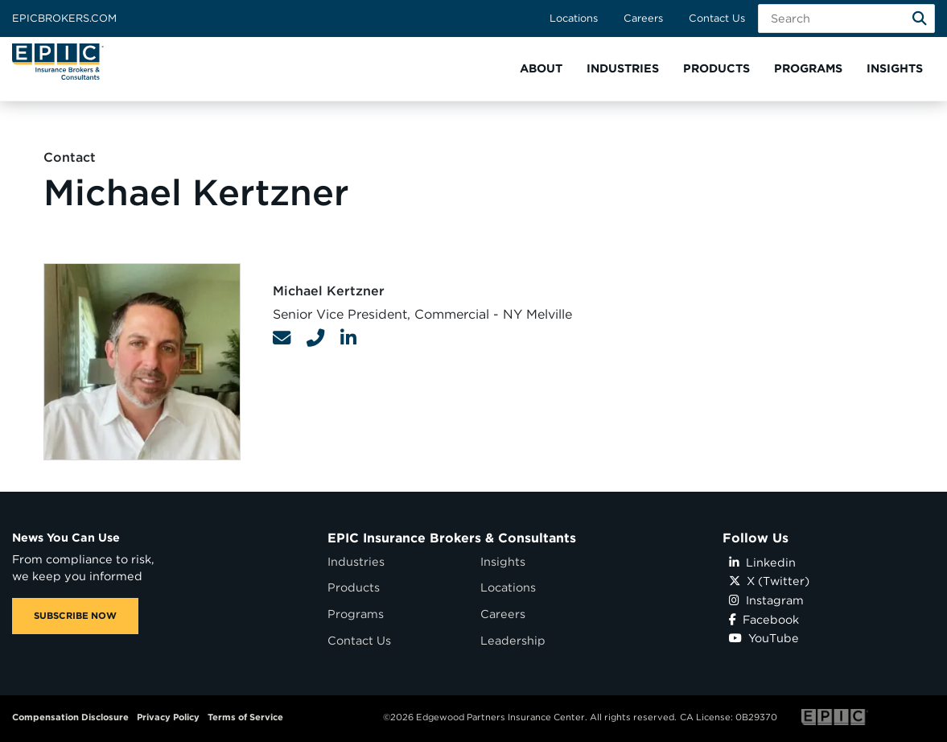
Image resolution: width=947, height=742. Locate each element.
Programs (355, 613)
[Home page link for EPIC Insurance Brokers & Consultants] (58, 61)
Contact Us (717, 18)
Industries (356, 561)
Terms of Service (245, 717)
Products (353, 587)
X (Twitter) (769, 580)
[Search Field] (846, 18)
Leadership (513, 640)
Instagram (766, 600)
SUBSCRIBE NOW (75, 615)
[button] (541, 69)
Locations (574, 18)
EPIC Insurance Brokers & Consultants (451, 538)
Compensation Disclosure (70, 717)
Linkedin (762, 562)
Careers (643, 18)
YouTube (764, 638)
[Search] (919, 18)
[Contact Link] (281, 338)
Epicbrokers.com (64, 18)
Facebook (764, 619)
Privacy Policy (168, 717)
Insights (502, 561)
